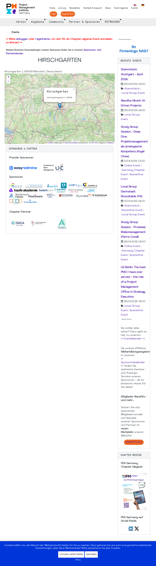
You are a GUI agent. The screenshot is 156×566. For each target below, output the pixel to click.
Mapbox (111, 143)
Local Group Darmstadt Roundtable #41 (131, 191)
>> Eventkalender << (133, 339)
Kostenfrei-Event (132, 210)
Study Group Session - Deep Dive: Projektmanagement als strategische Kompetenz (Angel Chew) (134, 142)
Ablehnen (91, 554)
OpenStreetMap (71, 143)
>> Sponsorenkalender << (133, 362)
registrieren (42, 39)
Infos (78, 560)
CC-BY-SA (93, 143)
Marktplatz (134, 442)
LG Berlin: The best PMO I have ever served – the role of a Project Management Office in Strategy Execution (133, 282)
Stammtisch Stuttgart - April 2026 (132, 74)
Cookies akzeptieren (71, 554)
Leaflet (49, 143)
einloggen (22, 39)
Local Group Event (133, 93)
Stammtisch (132, 89)
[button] (60, 106)
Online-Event (132, 165)
